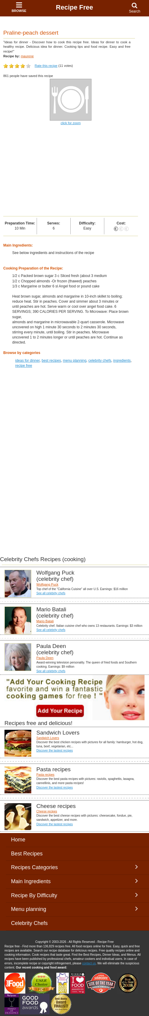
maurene (27, 56)
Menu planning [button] (74, 909)
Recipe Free (74, 7)
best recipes (51, 360)
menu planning (74, 360)
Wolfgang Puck (47, 584)
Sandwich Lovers (47, 738)
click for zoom (70, 123)
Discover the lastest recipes (54, 750)
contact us (89, 963)
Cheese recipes (46, 811)
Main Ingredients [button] (74, 881)
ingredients (122, 360)
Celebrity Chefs (29, 923)
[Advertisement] (68, 415)
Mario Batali (45, 621)
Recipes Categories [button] (74, 867)
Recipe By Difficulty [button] (74, 895)
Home (18, 840)
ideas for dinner (27, 360)
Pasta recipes (45, 774)
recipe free (23, 366)
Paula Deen (45, 658)
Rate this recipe (46, 65)
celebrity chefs (100, 360)
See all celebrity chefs (50, 593)
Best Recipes (27, 854)
